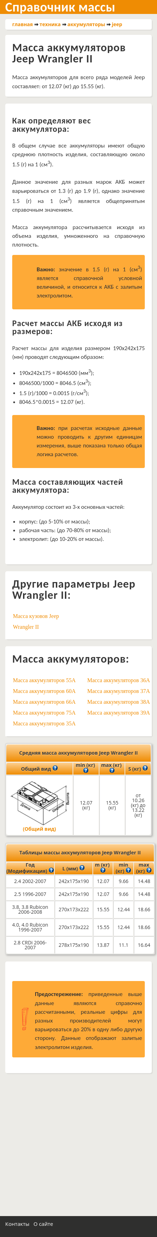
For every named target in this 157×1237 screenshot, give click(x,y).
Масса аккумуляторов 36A (118, 680)
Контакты (17, 1223)
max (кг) (112, 768)
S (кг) (138, 768)
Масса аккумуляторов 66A (44, 702)
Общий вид (39, 768)
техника (50, 24)
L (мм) (73, 868)
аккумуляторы (86, 24)
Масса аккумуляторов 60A (44, 691)
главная (22, 24)
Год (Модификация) (30, 868)
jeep (117, 24)
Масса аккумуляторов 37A (118, 691)
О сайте (43, 1223)
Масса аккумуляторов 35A (44, 723)
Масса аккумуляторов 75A (44, 713)
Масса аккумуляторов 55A (44, 680)
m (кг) (103, 868)
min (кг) (86, 768)
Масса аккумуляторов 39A (118, 713)
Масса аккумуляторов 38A (118, 702)
